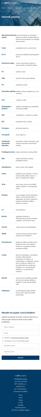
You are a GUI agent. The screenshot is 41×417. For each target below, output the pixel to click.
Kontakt (33, 8)
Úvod (3, 8)
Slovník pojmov (20, 407)
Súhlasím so (15, 338)
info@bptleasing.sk (20, 379)
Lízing (19, 8)
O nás (26, 8)
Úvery (10, 8)
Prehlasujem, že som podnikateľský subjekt (15, 341)
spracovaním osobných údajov (20, 338)
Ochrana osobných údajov (20, 410)
